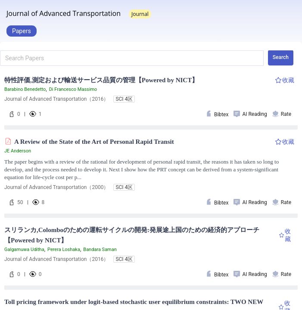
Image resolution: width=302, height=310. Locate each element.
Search (281, 57)
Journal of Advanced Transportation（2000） (56, 187)
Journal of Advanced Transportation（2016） (56, 99)
